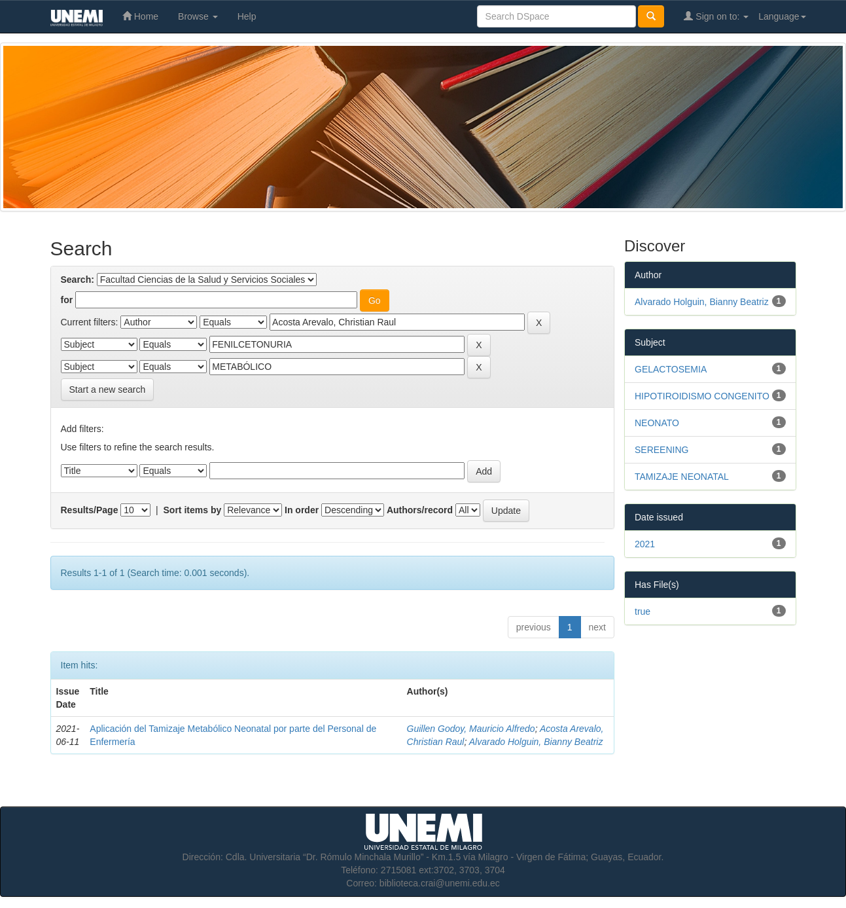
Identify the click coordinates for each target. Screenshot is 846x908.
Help (247, 16)
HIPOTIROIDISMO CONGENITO (702, 396)
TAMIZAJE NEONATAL (682, 476)
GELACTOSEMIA (671, 369)
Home (140, 16)
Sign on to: (716, 16)
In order (302, 510)
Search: (77, 279)
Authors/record (420, 510)
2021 (645, 544)
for (67, 300)
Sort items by (193, 510)
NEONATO (657, 423)
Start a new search (107, 389)
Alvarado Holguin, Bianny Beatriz (536, 741)
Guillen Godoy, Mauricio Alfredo (471, 728)
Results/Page (89, 510)
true (642, 611)
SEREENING (661, 450)
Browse (198, 16)
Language (781, 16)
